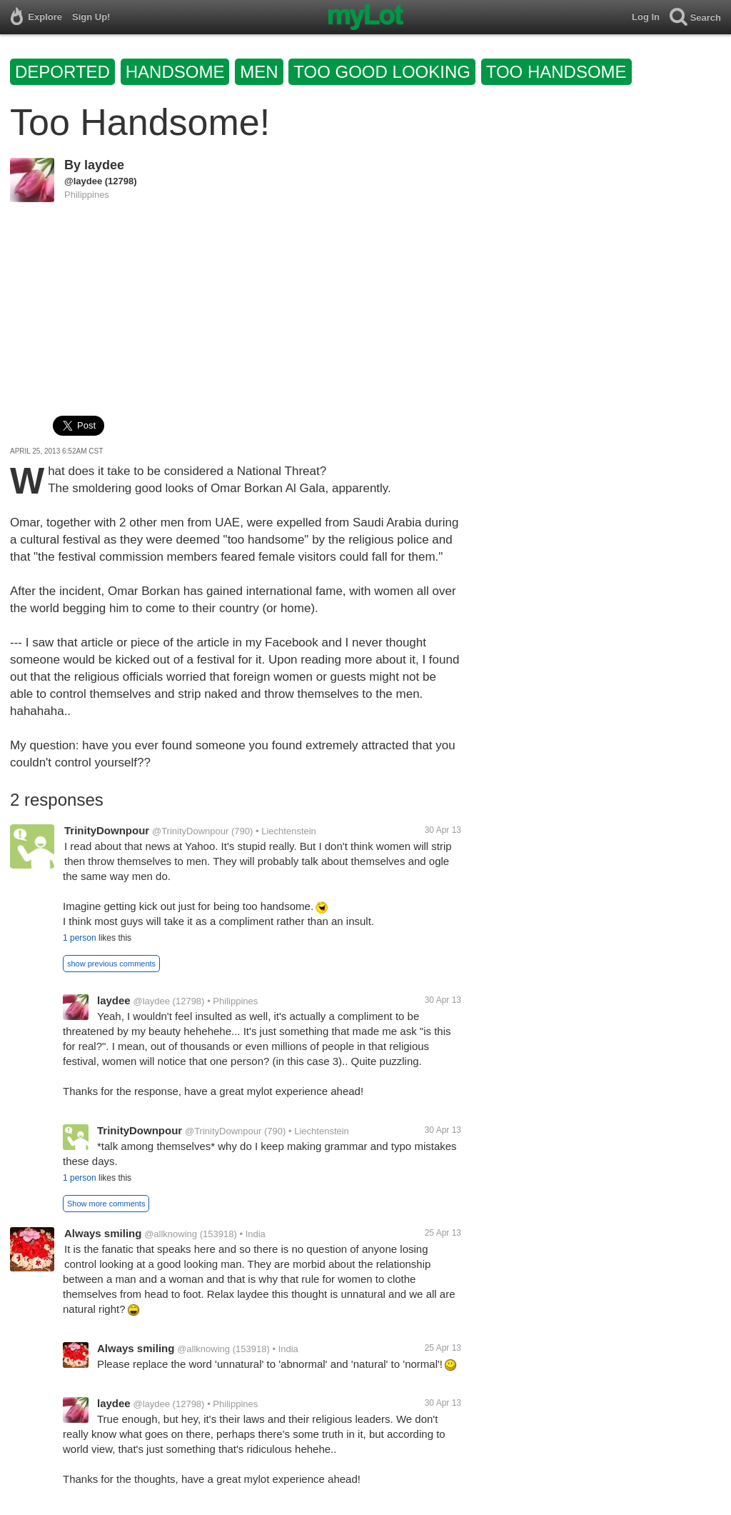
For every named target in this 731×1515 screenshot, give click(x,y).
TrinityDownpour (106, 830)
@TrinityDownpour (190, 831)
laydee (104, 165)
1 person (79, 938)
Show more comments (106, 1203)
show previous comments (111, 963)
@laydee (83, 181)
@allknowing (170, 1234)
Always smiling (102, 1233)
